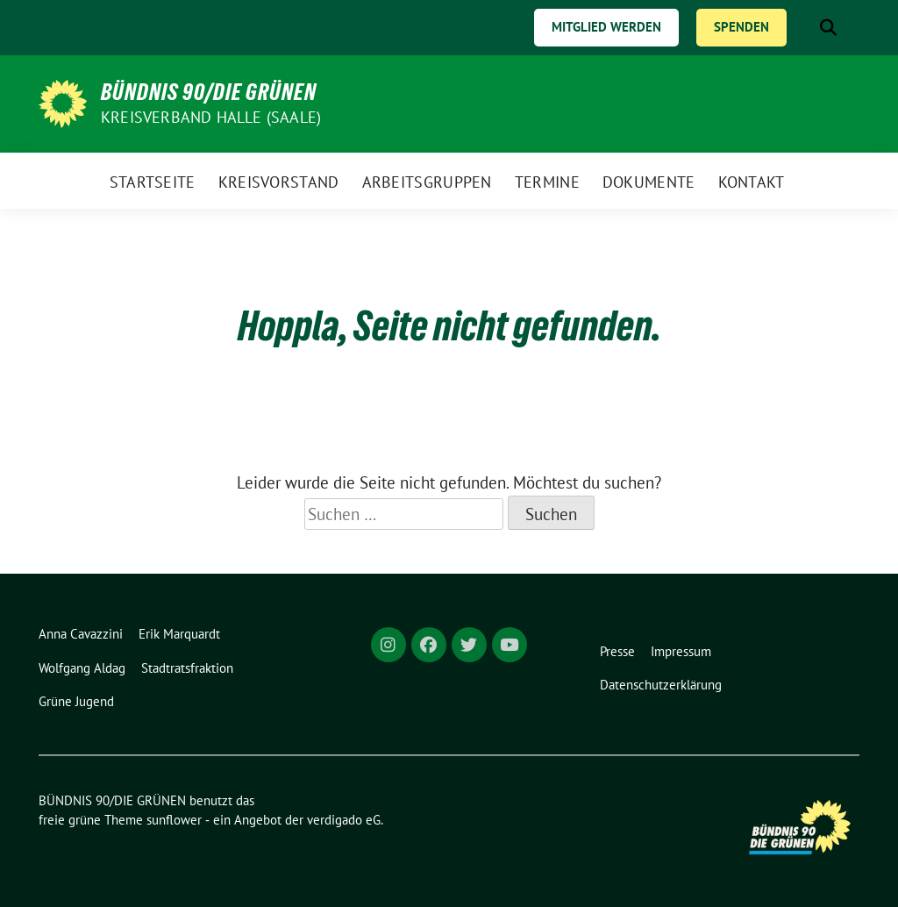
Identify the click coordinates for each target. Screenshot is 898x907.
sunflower (174, 819)
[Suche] (803, 27)
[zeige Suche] (828, 27)
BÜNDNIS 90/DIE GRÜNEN (209, 92)
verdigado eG (344, 819)
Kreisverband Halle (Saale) (211, 117)
